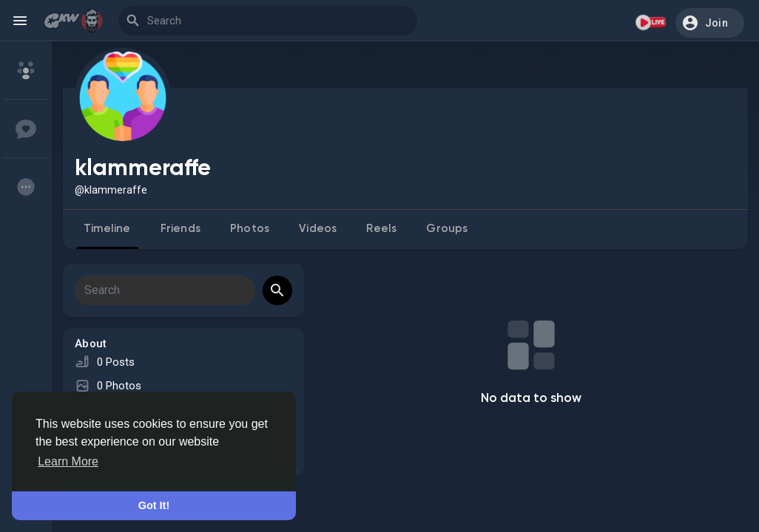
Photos (249, 228)
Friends (180, 228)
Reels (381, 228)
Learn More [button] (68, 461)
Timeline (107, 228)
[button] (709, 23)
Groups (447, 228)
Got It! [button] (153, 505)
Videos (318, 228)
